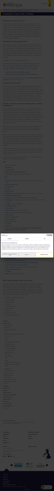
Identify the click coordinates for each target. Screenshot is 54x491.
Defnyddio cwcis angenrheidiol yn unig (10, 254)
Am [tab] (44, 238)
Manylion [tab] (27, 238)
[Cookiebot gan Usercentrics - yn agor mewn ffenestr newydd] (47, 235)
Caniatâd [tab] (9, 238)
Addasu (27, 254)
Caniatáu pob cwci (44, 254)
